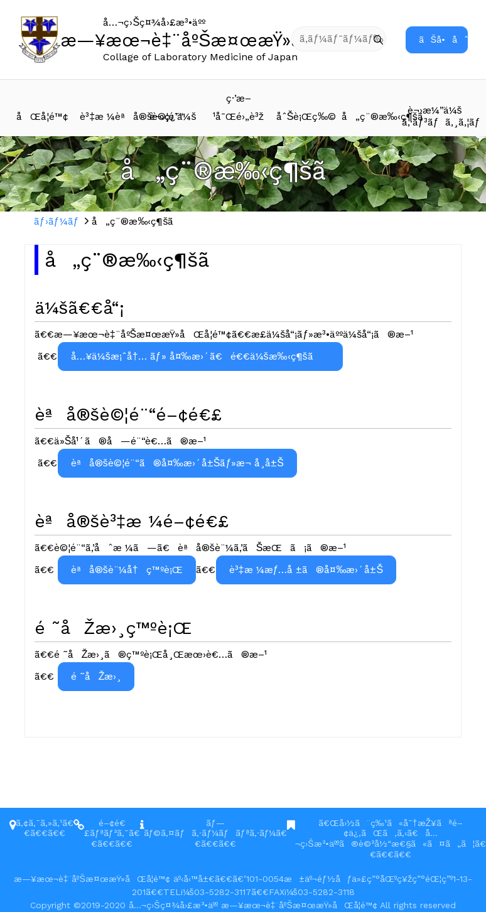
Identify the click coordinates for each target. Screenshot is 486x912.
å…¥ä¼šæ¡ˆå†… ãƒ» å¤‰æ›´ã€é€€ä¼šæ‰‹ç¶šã (200, 356)
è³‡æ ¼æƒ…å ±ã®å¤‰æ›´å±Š (306, 570)
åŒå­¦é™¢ (42, 116)
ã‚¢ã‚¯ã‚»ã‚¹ (39, 823)
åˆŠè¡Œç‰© (306, 116)
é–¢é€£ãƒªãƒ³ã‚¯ (106, 828)
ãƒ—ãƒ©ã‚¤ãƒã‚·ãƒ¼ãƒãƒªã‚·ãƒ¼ (210, 828)
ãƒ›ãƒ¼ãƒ (58, 221)
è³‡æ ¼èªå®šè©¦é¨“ (110, 116)
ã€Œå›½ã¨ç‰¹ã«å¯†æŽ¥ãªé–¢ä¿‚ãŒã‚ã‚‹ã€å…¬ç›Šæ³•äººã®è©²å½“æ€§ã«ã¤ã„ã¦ (384, 833)
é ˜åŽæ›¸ (96, 676)
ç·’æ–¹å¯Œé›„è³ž (238, 107)
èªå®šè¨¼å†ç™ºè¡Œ (127, 570)
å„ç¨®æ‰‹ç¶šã (372, 116)
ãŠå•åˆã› (443, 40)
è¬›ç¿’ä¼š (172, 116)
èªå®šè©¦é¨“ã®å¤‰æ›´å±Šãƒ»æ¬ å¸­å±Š (177, 463)
